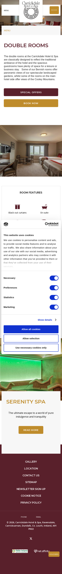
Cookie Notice (31, 495)
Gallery (31, 461)
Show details (45, 319)
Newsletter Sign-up (31, 489)
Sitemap (31, 482)
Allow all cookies (31, 329)
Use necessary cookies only (30, 347)
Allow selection (31, 338)
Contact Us (31, 475)
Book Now (31, 103)
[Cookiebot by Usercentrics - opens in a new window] (44, 224)
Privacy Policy (31, 502)
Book (54, 10)
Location (31, 468)
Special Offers (31, 92)
